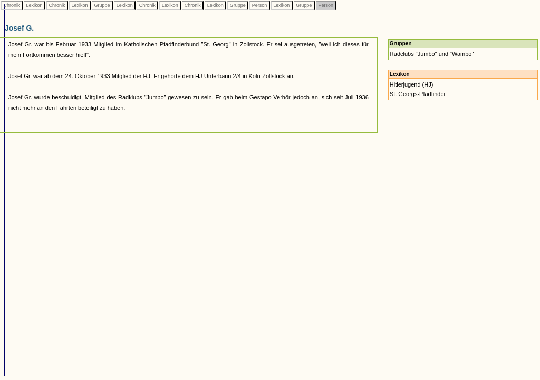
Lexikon (34, 5)
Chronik (11, 5)
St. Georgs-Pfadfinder (418, 94)
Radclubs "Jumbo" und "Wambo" (432, 54)
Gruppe (102, 5)
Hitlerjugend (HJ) (411, 84)
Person (259, 5)
